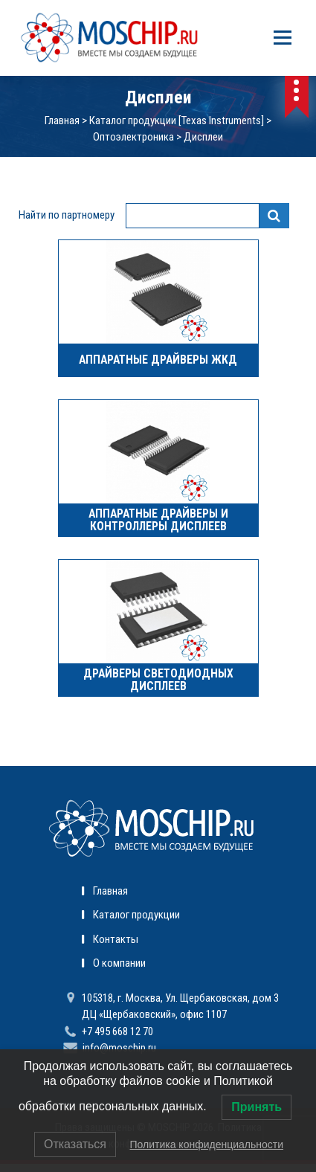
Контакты (115, 939)
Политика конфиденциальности (206, 1144)
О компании (119, 963)
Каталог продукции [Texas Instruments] (176, 120)
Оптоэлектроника (133, 137)
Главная (62, 120)
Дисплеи (203, 137)
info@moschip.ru (119, 1048)
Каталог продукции (136, 914)
